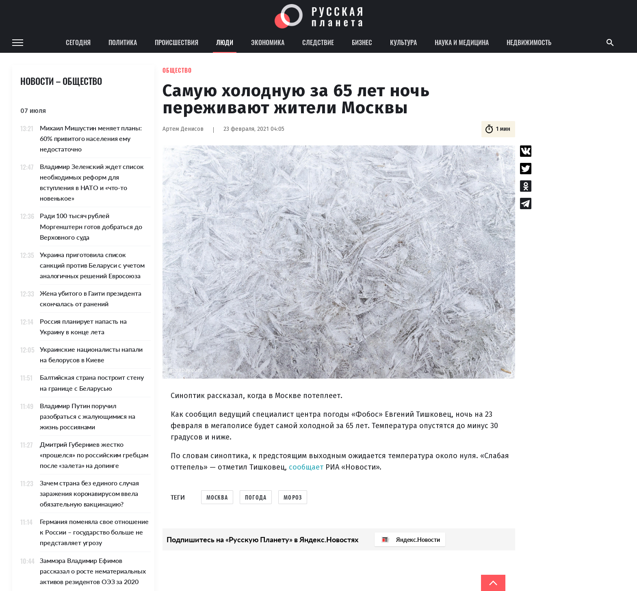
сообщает (306, 467)
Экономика (267, 42)
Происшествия (176, 42)
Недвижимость (529, 42)
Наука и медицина (462, 42)
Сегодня (78, 42)
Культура (403, 42)
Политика (122, 42)
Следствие (318, 42)
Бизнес (362, 42)
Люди (224, 42)
